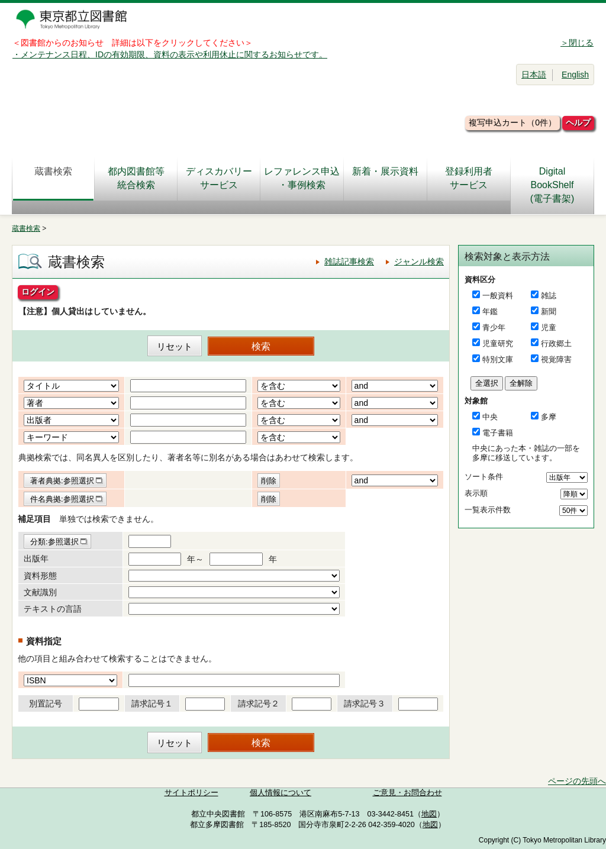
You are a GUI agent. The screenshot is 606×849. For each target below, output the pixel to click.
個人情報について (280, 793)
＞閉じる (577, 42)
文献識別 (40, 592)
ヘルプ (578, 122)
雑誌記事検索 (349, 261)
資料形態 (40, 575)
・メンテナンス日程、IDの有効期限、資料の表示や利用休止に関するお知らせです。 (169, 54)
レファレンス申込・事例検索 (302, 178)
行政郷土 (556, 343)
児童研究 (497, 343)
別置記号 (45, 703)
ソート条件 (484, 476)
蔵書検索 (53, 178)
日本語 (533, 74)
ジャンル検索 (419, 261)
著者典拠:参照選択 (62, 480)
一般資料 (497, 295)
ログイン (37, 291)
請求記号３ (364, 703)
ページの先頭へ (577, 781)
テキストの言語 (53, 609)
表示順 (476, 493)
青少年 (493, 327)
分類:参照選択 (54, 541)
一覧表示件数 (488, 509)
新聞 (548, 311)
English (575, 74)
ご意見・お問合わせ (407, 793)
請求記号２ (258, 703)
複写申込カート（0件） (512, 122)
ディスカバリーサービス (219, 178)
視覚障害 (556, 359)
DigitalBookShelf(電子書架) (552, 185)
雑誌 (548, 295)
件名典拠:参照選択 (62, 499)
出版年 (36, 558)
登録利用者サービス (468, 178)
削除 (268, 480)
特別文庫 (497, 359)
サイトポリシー (191, 793)
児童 (548, 327)
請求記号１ (152, 703)
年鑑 (490, 311)
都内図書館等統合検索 (136, 178)
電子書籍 (497, 432)
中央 (490, 416)
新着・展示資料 (385, 178)
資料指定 (44, 641)
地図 (429, 814)
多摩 (548, 416)
